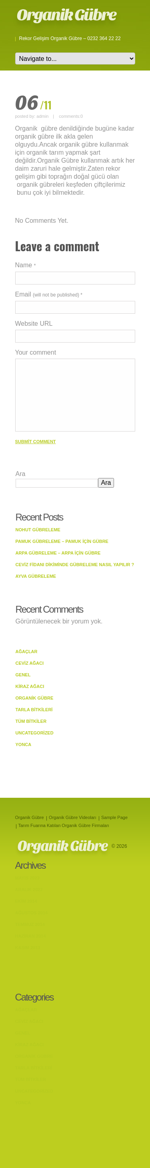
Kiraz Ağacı (30, 686)
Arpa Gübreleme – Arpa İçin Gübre (58, 553)
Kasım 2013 (27, 947)
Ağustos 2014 (31, 912)
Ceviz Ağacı (30, 663)
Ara (21, 473)
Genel (23, 674)
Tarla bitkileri (34, 709)
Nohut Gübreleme (38, 529)
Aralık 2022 (29, 889)
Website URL (34, 323)
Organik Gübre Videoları (72, 817)
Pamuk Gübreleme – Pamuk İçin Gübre (62, 541)
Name (25, 265)
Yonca (24, 744)
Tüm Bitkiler (31, 721)
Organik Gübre (66, 15)
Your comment (35, 352)
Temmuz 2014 (30, 924)
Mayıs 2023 (27, 877)
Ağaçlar (27, 651)
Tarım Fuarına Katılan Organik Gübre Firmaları (63, 825)
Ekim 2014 (26, 901)
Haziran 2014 (30, 936)
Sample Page (114, 817)
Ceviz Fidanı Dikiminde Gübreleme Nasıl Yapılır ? (75, 564)
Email (49, 294)
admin (42, 116)
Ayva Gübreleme (36, 576)
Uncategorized (35, 732)
